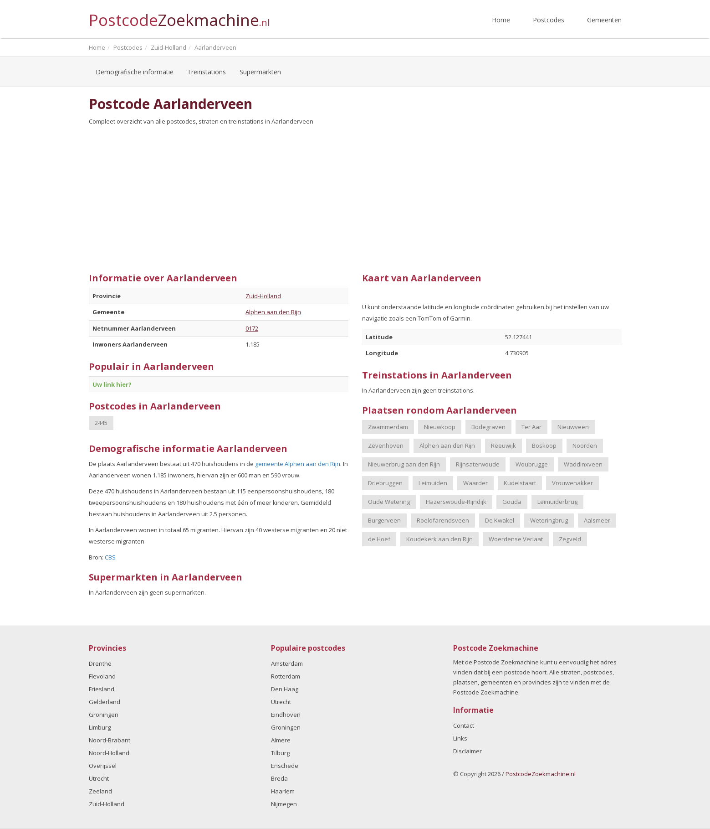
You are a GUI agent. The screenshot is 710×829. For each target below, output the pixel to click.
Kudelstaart (520, 483)
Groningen (103, 714)
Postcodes (548, 20)
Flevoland (102, 676)
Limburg (100, 727)
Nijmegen (284, 804)
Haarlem (283, 791)
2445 (101, 423)
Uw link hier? (112, 384)
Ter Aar (531, 427)
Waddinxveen (583, 464)
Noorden (584, 445)
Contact (463, 725)
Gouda (511, 501)
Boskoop (544, 445)
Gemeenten (604, 20)
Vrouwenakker (572, 483)
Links (460, 738)
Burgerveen (384, 520)
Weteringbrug (549, 520)
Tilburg (280, 753)
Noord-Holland (109, 753)
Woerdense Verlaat (516, 539)
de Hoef (379, 539)
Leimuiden (433, 483)
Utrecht (99, 778)
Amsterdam (287, 663)
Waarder (475, 483)
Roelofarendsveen (443, 520)
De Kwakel (499, 520)
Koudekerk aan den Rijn (439, 539)
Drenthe (100, 663)
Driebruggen (385, 483)
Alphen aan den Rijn (273, 312)
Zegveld (570, 539)
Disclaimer (467, 751)
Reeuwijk (503, 445)
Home (501, 20)
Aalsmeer (597, 520)
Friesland (101, 689)
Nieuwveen (573, 427)
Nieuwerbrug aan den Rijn (404, 464)
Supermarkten (260, 71)
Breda (279, 778)
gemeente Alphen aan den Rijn (297, 464)
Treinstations (206, 71)
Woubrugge (532, 464)
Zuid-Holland (263, 296)
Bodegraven (488, 427)
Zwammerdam (388, 427)
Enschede (284, 766)
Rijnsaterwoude (478, 464)
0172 (251, 328)
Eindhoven (286, 714)
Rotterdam (285, 676)
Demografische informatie (135, 71)
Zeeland (100, 791)
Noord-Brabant (109, 740)
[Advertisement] (355, 195)
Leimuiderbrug (557, 501)
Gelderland (104, 702)
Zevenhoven (386, 445)
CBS (110, 557)
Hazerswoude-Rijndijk (456, 501)
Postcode (179, 16)
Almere (281, 740)
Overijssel (103, 766)
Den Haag (284, 689)
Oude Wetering (389, 501)
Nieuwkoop (439, 427)
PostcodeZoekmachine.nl (541, 774)
